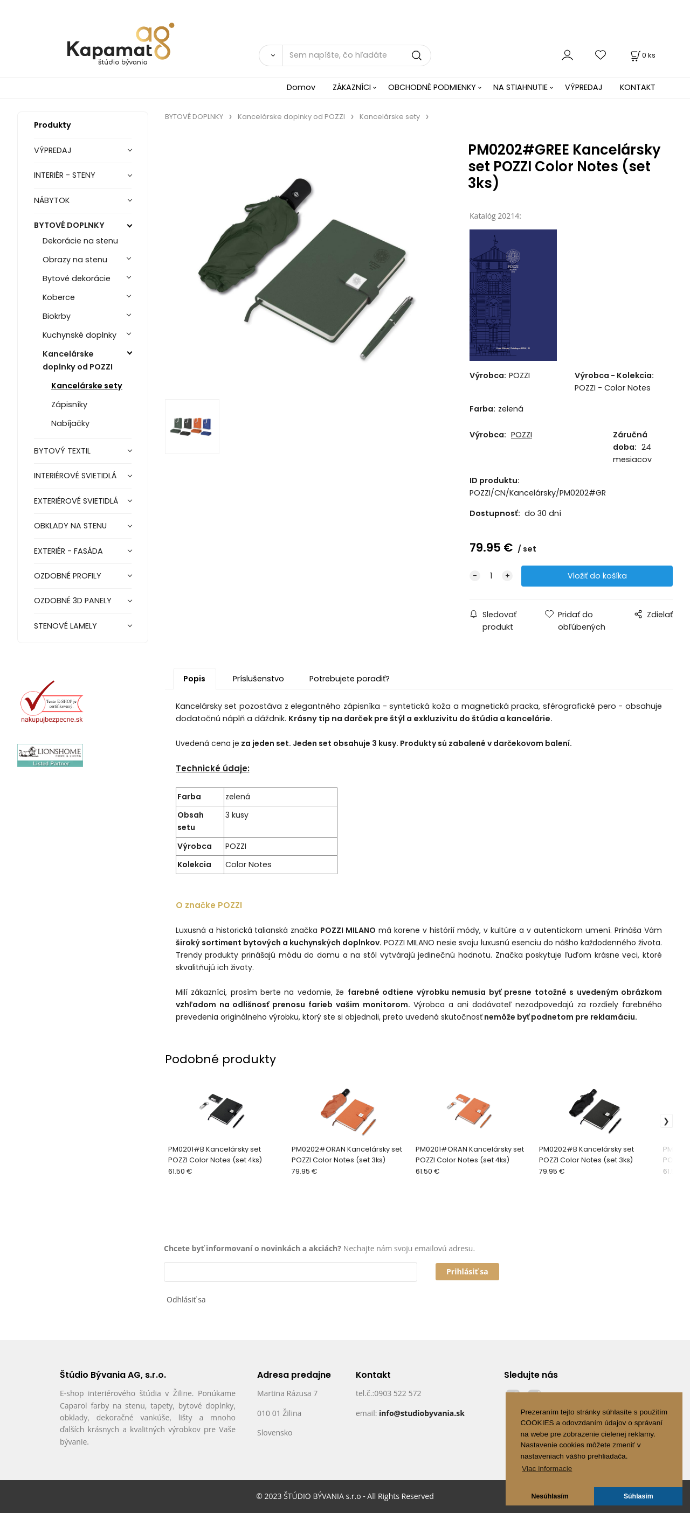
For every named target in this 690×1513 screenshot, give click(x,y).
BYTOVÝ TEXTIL (62, 450)
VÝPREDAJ (584, 87)
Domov (301, 87)
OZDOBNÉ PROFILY (67, 575)
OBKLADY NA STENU (70, 525)
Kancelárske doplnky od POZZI (78, 360)
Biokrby (57, 316)
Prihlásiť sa (467, 1271)
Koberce (59, 297)
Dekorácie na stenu (80, 240)
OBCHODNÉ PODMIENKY (432, 87)
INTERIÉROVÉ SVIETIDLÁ (75, 475)
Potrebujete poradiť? (349, 678)
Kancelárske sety (86, 385)
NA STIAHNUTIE (520, 87)
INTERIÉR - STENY (64, 175)
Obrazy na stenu (75, 259)
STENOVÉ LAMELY (65, 625)
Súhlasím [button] (638, 1496)
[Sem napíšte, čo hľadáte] (356, 55)
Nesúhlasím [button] (550, 1496)
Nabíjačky (70, 423)
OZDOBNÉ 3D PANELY (73, 600)
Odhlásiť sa (186, 1299)
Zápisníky (69, 404)
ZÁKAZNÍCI (352, 87)
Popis (194, 678)
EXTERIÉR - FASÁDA (68, 551)
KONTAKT (638, 87)
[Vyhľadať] (270, 55)
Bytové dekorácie (77, 278)
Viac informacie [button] (547, 1469)
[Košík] (642, 55)
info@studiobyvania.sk (422, 1413)
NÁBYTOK (52, 200)
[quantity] (491, 576)
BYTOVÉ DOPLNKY (69, 225)
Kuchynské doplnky (79, 335)
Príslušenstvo (258, 678)
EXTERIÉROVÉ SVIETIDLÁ (76, 501)
